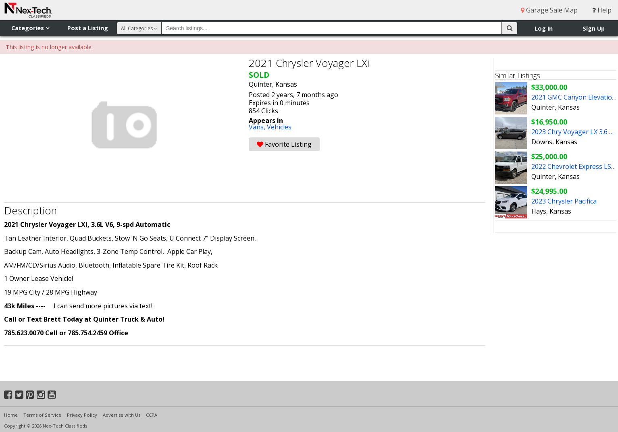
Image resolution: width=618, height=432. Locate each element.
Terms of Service (42, 415)
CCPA (151, 415)
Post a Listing (87, 28)
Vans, (258, 127)
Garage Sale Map (549, 10)
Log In (544, 28)
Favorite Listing (284, 144)
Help (602, 10)
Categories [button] (30, 28)
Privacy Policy (82, 415)
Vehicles (279, 127)
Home (11, 415)
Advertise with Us (121, 415)
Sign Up (594, 28)
